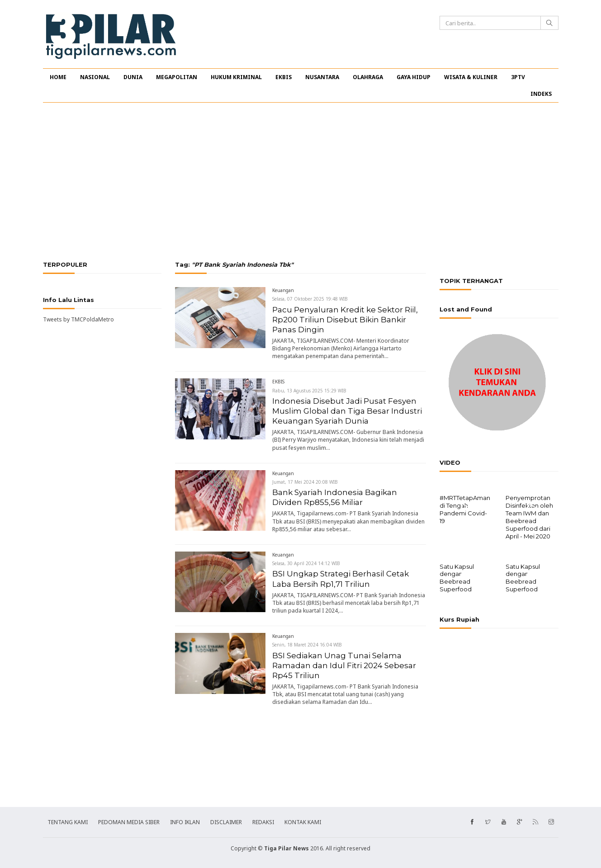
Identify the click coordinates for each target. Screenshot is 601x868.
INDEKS (541, 94)
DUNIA (132, 77)
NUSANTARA (322, 77)
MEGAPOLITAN (176, 77)
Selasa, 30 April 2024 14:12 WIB (306, 563)
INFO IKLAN (185, 821)
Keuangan (283, 290)
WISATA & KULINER (470, 77)
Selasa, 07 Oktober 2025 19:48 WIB (310, 299)
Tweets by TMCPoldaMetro (78, 319)
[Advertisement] (300, 181)
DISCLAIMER (226, 821)
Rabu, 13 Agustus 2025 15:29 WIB (309, 390)
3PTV (518, 77)
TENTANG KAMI (67, 821)
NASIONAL (95, 77)
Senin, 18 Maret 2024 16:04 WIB (307, 645)
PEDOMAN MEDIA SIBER (129, 821)
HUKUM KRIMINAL (236, 77)
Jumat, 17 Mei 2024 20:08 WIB (305, 482)
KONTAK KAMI (302, 821)
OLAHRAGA (368, 77)
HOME (58, 77)
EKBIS (283, 77)
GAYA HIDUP (414, 77)
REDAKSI (263, 821)
